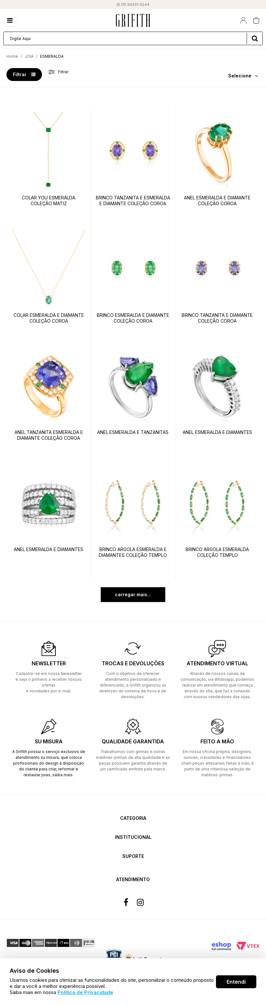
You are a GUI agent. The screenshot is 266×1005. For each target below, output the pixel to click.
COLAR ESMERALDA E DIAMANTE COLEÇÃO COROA (49, 318)
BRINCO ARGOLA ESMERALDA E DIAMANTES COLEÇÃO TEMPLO (133, 552)
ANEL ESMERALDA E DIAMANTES (217, 432)
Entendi (236, 982)
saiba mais (62, 774)
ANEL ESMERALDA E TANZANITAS (133, 432)
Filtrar (24, 74)
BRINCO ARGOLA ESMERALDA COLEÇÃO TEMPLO (217, 552)
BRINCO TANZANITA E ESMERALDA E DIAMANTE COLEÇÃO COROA (133, 200)
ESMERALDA (52, 56)
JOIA (29, 56)
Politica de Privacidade (85, 992)
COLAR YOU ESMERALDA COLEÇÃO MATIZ (48, 200)
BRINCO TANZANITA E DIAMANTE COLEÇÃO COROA (217, 318)
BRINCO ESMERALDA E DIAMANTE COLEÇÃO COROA (133, 318)
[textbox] (133, 38)
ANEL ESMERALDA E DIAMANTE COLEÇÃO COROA (217, 200)
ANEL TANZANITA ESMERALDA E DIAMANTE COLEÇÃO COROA (49, 435)
